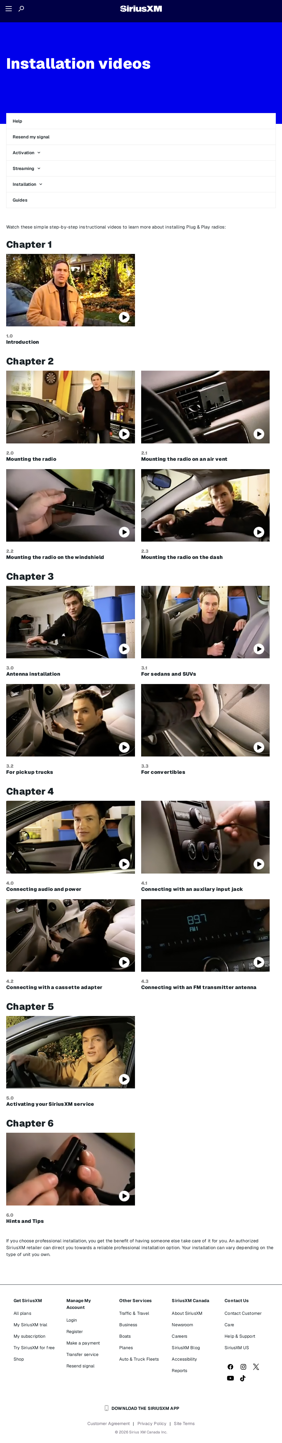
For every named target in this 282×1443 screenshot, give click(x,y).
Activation (26, 152)
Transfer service (82, 1354)
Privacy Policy (151, 1423)
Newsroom (182, 1324)
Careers (179, 1336)
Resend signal (80, 1366)
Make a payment (83, 1343)
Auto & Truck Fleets (139, 1359)
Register (74, 1331)
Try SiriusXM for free (34, 1347)
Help (17, 121)
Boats (125, 1336)
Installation (27, 184)
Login (71, 1320)
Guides (20, 200)
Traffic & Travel (134, 1313)
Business (128, 1324)
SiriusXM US (237, 1347)
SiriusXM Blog (186, 1347)
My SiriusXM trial (31, 1324)
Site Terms (184, 1423)
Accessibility (184, 1359)
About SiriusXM (187, 1313)
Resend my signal (31, 137)
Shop (19, 1359)
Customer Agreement (108, 1423)
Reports (179, 1370)
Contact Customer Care (243, 1318)
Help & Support (240, 1336)
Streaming (26, 168)
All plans (22, 1313)
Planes (126, 1347)
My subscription (30, 1336)
